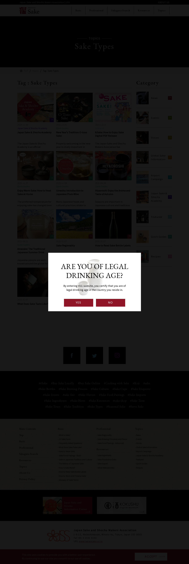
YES (78, 302)
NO (110, 302)
